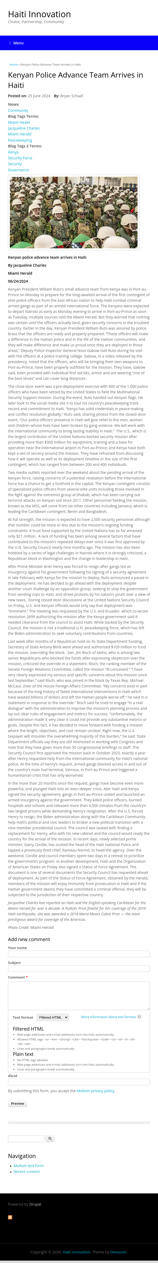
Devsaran (118, 1252)
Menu (16, 42)
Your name (17, 947)
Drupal (35, 1204)
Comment (18, 977)
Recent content (27, 1171)
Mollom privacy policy (95, 1090)
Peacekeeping (20, 140)
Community (18, 110)
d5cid (12, 1075)
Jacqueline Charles (24, 128)
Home (13, 64)
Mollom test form (29, 1165)
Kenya (13, 152)
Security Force (20, 157)
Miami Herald (19, 134)
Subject (14, 962)
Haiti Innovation (39, 14)
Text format (23, 1017)
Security (15, 163)
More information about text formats (108, 1017)
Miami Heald (19, 122)
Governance (18, 169)
